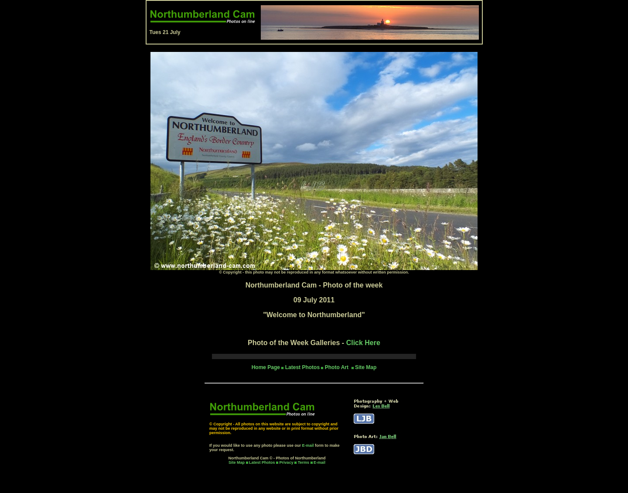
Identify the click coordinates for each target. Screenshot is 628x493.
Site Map (365, 367)
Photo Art (337, 367)
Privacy (287, 462)
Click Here (363, 342)
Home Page (266, 367)
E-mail (308, 445)
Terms (303, 462)
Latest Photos (262, 462)
